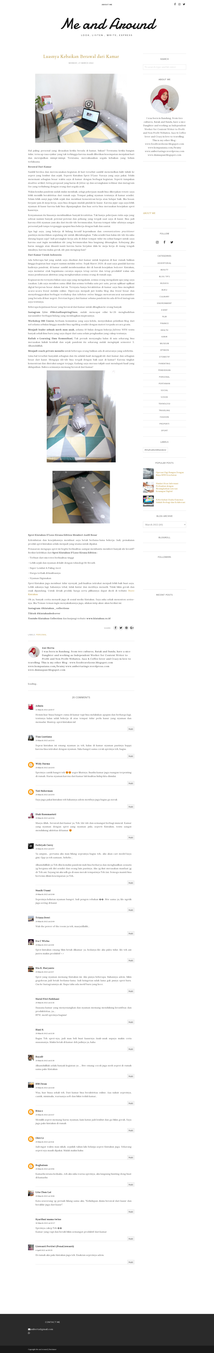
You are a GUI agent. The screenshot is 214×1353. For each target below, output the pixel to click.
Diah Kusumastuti (45, 814)
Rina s (39, 1110)
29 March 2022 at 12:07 (44, 849)
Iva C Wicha (42, 940)
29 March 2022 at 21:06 (44, 1196)
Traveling (164, 410)
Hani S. (39, 1029)
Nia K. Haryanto (44, 968)
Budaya (164, 283)
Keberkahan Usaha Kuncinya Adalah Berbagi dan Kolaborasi (170, 501)
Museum (164, 343)
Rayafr (39, 1056)
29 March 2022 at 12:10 (44, 945)
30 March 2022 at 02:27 (45, 1223)
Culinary (164, 296)
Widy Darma (42, 763)
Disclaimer (52, 1349)
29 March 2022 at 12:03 (44, 768)
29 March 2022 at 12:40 (44, 1088)
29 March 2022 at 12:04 (44, 818)
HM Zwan (41, 1083)
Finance (164, 323)
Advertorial (164, 263)
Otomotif (164, 356)
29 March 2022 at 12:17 (44, 972)
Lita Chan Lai (43, 1192)
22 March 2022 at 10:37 (44, 710)
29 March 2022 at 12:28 (44, 1033)
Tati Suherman (44, 790)
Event (164, 310)
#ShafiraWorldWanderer (155, 450)
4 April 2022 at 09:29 (43, 1250)
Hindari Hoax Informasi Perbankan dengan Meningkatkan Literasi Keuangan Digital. (167, 487)
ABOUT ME (149, 213)
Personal (41, 634)
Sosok (164, 397)
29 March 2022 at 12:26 (44, 1003)
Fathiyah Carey (44, 845)
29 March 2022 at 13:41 (44, 1142)
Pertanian (164, 383)
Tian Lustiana (43, 736)
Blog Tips (164, 276)
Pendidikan (164, 370)
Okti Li (39, 1137)
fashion (164, 417)
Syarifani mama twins (48, 1219)
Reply (131, 729)
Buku (164, 290)
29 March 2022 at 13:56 (44, 1169)
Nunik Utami (43, 890)
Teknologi (164, 403)
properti (164, 423)
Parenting (164, 363)
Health (164, 330)
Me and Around (107, 24)
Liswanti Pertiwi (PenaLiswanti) (54, 1246)
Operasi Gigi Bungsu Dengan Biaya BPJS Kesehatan (170, 473)
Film (164, 316)
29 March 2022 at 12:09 (44, 921)
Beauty (164, 269)
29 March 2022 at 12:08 (44, 894)
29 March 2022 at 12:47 (44, 1115)
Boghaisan (41, 1165)
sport (164, 430)
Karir (165, 336)
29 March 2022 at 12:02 (44, 740)
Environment (164, 303)
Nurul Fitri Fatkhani (47, 998)
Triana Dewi (42, 917)
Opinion (164, 350)
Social (164, 390)
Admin (39, 705)
